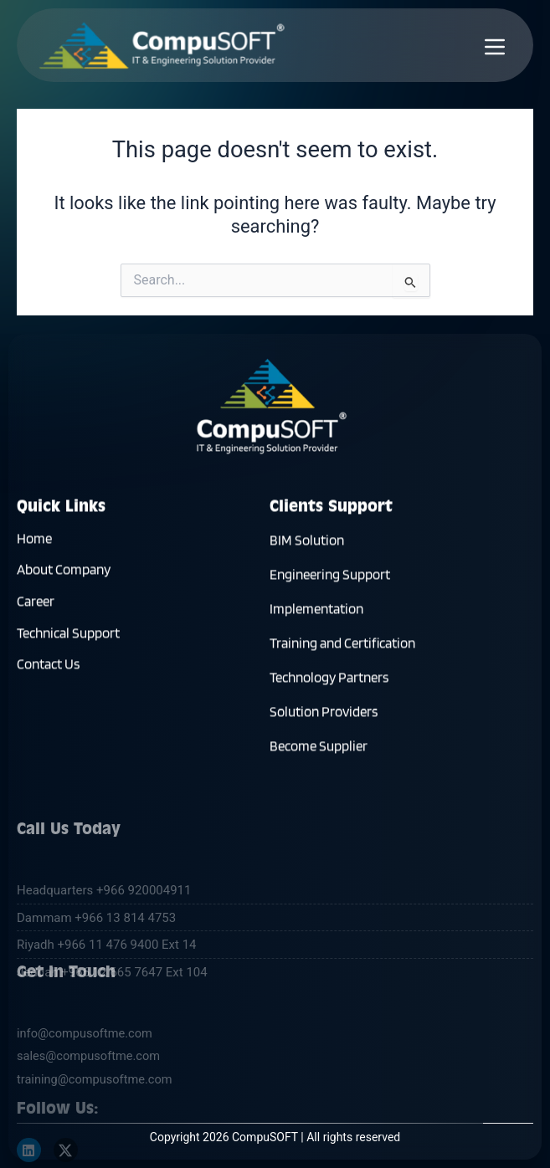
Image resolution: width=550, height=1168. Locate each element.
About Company (64, 574)
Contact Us (48, 669)
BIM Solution (307, 544)
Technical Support (68, 637)
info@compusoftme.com (84, 1111)
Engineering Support (330, 579)
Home (34, 543)
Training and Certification (342, 647)
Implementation (316, 613)
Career (35, 605)
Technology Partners (329, 682)
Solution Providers (324, 716)
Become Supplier (319, 750)
